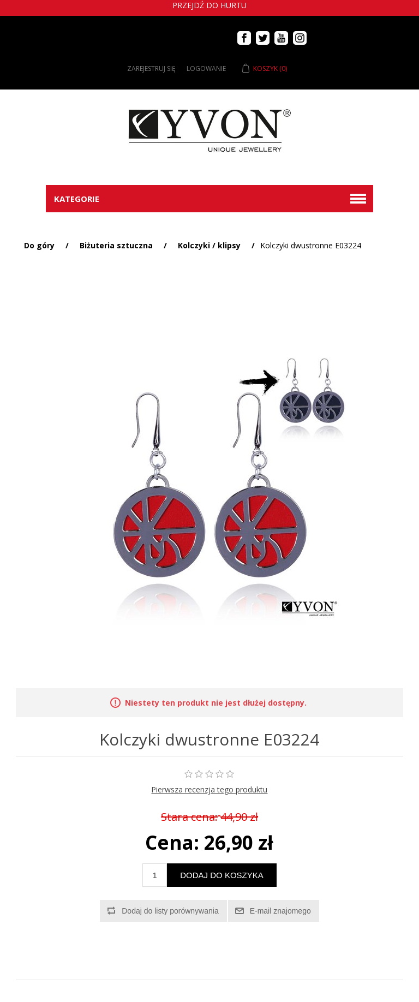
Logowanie (206, 68)
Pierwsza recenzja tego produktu (209, 789)
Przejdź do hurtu (209, 5)
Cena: (172, 842)
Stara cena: (189, 817)
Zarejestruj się (151, 68)
